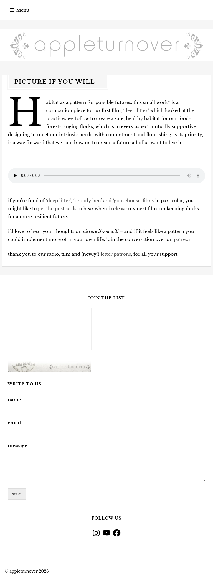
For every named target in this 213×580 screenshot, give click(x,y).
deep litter (136, 110)
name (14, 399)
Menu (22, 10)
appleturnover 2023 (29, 571)
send (16, 494)
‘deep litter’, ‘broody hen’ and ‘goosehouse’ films (100, 200)
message (17, 445)
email (14, 422)
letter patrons (116, 254)
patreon (183, 239)
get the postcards (57, 208)
